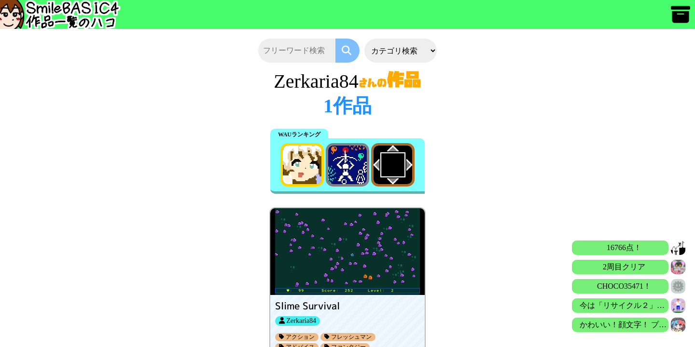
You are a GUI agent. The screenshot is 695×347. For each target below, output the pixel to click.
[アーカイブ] (680, 19)
